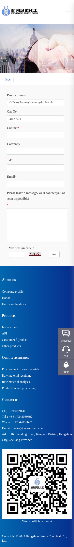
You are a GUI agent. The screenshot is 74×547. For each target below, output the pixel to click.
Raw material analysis (16, 381)
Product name (16, 95)
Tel (9, 160)
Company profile (12, 291)
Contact (12, 127)
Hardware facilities (14, 304)
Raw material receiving (16, 375)
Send (54, 254)
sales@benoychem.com (29, 428)
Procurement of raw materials (20, 369)
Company (13, 144)
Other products (11, 346)
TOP (66, 372)
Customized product (14, 339)
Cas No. (12, 111)
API (4, 333)
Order (8, 79)
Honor (6, 297)
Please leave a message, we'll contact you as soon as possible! (36, 195)
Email (11, 176)
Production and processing (19, 388)
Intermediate (10, 327)
